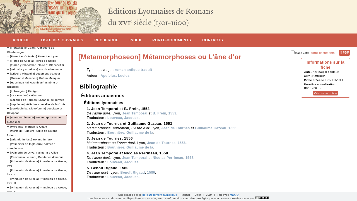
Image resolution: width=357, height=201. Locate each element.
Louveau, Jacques (123, 118)
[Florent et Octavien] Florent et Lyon (34, 56)
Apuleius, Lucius (115, 76)
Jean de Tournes (175, 128)
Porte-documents (171, 40)
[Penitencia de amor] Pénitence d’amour (36, 157)
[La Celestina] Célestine (26, 95)
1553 (172, 113)
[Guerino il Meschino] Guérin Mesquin (35, 78)
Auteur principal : (317, 71)
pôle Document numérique (160, 194)
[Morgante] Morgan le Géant (28, 126)
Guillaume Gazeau (210, 128)
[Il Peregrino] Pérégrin (24, 91)
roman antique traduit (133, 70)
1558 (189, 158)
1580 (151, 172)
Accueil (21, 40)
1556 (182, 143)
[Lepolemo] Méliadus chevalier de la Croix (38, 104)
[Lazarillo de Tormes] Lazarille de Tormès (37, 99)
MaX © (234, 194)
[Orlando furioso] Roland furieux (31, 139)
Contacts (212, 40)
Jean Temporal (134, 113)
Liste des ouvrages (62, 40)
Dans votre (313, 52)
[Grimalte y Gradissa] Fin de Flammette (36, 69)
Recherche (107, 40)
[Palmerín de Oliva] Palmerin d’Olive (34, 152)
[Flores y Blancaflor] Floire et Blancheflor (37, 64)
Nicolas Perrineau (168, 158)
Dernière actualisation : (320, 84)
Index (135, 40)
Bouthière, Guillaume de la (130, 133)
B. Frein (159, 113)
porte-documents (322, 52)
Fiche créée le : (315, 80)
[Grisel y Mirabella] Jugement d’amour (35, 73)
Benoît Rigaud (132, 172)
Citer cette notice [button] (325, 93)
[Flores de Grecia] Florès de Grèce (33, 60)
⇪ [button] (344, 52)
